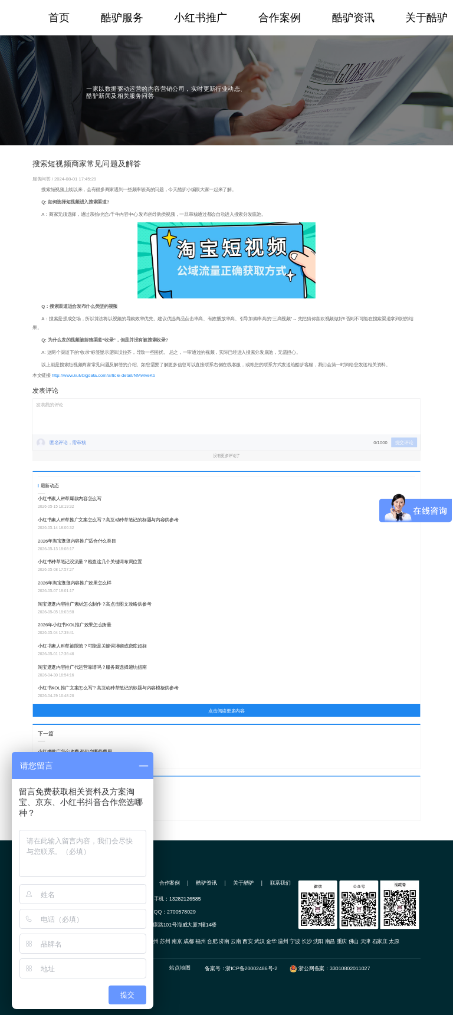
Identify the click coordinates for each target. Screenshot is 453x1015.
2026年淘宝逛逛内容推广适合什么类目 (77, 540)
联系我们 (280, 882)
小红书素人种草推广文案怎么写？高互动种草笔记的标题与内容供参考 (108, 520)
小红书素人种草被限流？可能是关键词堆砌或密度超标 (92, 646)
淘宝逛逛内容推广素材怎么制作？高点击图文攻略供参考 (94, 603)
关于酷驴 (426, 18)
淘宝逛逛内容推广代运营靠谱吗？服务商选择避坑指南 (92, 666)
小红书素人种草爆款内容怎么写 (69, 498)
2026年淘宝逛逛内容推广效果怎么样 (74, 583)
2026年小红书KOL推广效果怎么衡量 (74, 625)
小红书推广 (200, 18)
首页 (59, 18)
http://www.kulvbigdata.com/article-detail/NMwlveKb (103, 375)
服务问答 (42, 178)
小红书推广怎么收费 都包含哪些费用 (74, 751)
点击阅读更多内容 (226, 710)
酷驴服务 (122, 18)
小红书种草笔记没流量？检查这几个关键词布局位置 (90, 561)
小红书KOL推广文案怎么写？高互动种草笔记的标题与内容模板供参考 (108, 688)
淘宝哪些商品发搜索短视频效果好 (72, 803)
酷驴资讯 (353, 18)
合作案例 (279, 18)
